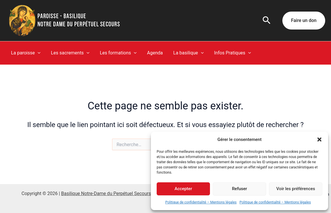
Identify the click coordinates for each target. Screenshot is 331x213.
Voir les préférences (295, 188)
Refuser (239, 188)
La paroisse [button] (25, 53)
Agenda (151, 53)
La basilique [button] (183, 53)
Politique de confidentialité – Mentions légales (201, 202)
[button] (319, 139)
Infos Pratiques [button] (226, 53)
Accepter (183, 188)
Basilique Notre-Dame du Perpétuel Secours (106, 193)
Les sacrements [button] (68, 53)
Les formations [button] (115, 53)
